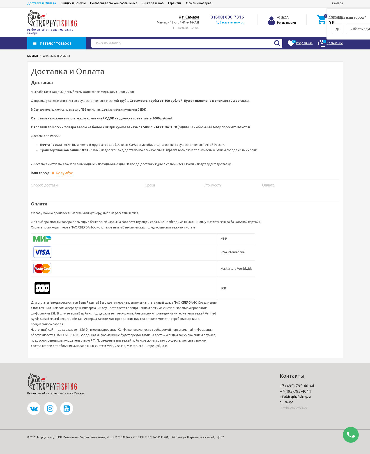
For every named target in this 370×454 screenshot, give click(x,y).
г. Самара (190, 17)
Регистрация (286, 22)
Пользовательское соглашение (113, 3)
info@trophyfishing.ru (295, 396)
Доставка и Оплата (41, 3)
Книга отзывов (153, 3)
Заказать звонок (232, 22)
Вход (285, 17)
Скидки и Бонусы (73, 3)
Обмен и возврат (198, 3)
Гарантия (175, 3)
